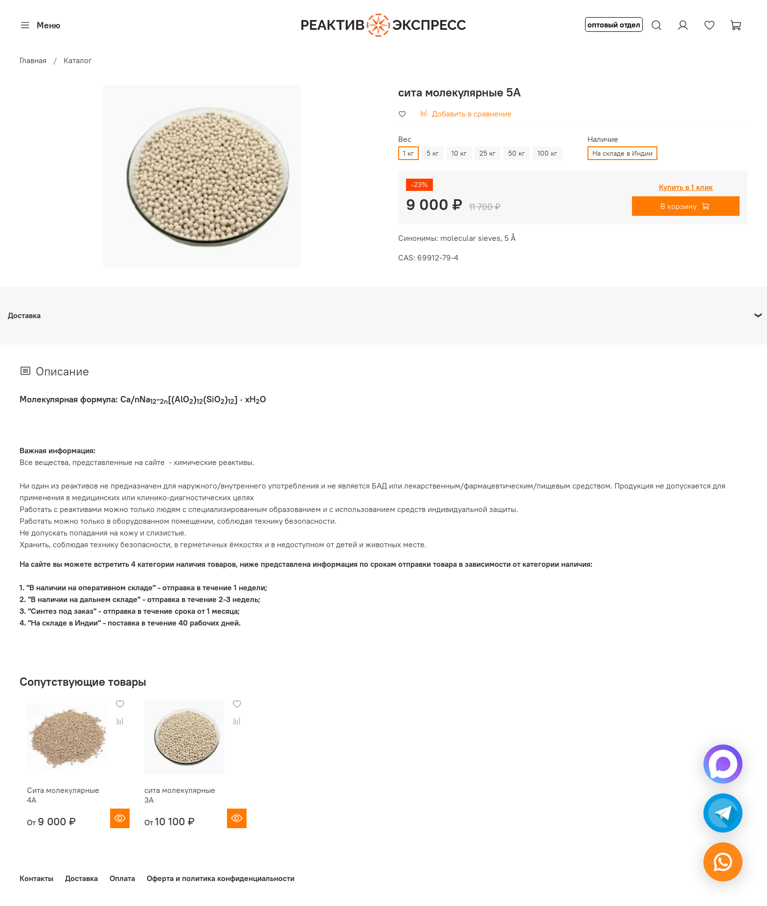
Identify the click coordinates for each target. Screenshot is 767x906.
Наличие (602, 139)
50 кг (516, 153)
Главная (33, 60)
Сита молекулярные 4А (61, 796)
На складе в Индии (622, 153)
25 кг (487, 153)
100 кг (547, 153)
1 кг (408, 153)
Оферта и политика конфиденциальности (220, 875)
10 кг (459, 153)
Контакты (36, 875)
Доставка (81, 875)
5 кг (433, 153)
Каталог (78, 60)
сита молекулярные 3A (184, 796)
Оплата (122, 875)
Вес (404, 139)
